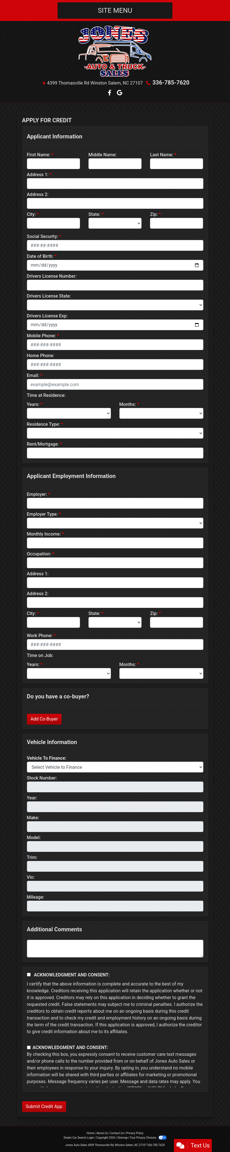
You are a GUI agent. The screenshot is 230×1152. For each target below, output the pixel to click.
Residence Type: (43, 424)
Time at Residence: (46, 395)
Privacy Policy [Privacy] (135, 1133)
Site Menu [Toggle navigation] (115, 10)
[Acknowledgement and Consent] (29, 974)
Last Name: (161, 154)
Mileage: (35, 897)
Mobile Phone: (41, 335)
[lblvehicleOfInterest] (115, 767)
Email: (33, 375)
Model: (34, 837)
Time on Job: (40, 655)
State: (94, 214)
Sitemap (122, 1137)
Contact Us (117, 1133)
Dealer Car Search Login (79, 1137)
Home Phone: (40, 355)
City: (31, 214)
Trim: (32, 857)
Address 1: (37, 174)
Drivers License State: (49, 296)
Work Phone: (40, 635)
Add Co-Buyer (44, 719)
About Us (102, 1133)
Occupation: (39, 554)
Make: (33, 817)
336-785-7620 (170, 82)
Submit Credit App (44, 1106)
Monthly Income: (44, 534)
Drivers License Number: (52, 276)
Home (90, 1133)
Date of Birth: (40, 256)
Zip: (154, 214)
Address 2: (37, 194)
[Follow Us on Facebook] (110, 93)
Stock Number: (42, 778)
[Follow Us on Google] (120, 93)
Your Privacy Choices (148, 1137)
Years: (33, 404)
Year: (32, 798)
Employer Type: (42, 514)
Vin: (31, 877)
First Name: (38, 154)
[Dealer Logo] (115, 51)
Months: (127, 404)
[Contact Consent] (29, 1047)
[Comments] (115, 948)
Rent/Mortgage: (43, 444)
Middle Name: (102, 154)
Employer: (37, 494)
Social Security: (42, 236)
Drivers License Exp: (47, 316)
